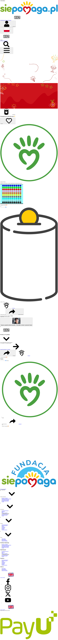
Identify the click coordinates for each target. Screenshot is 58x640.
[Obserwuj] (7, 121)
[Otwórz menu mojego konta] (8, 24)
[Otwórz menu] (6, 50)
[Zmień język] (6, 30)
